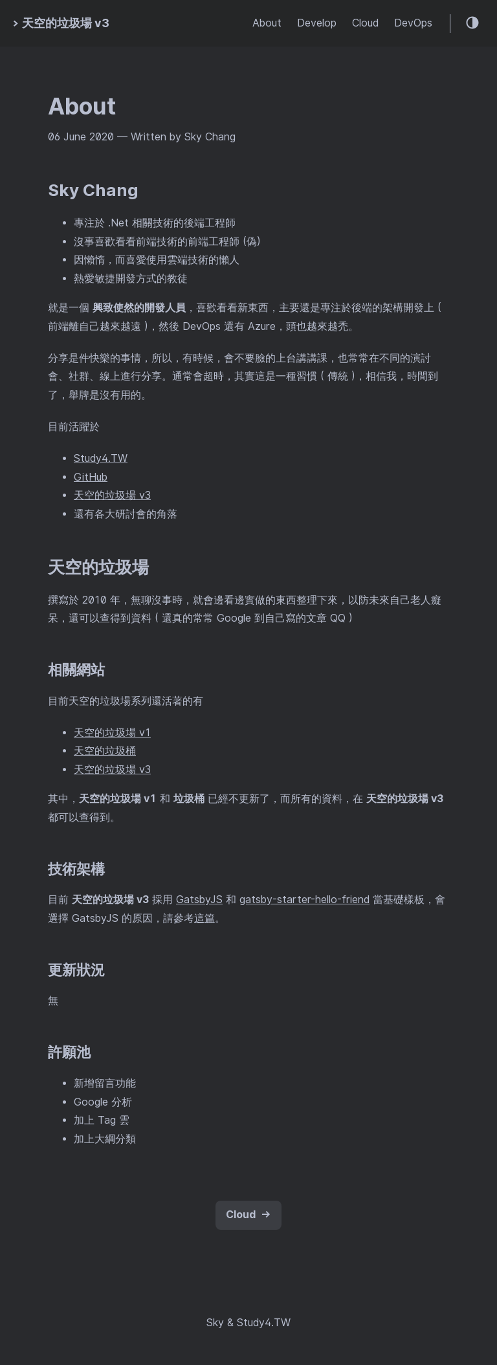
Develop (317, 23)
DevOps (413, 23)
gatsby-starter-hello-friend (304, 899)
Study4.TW (100, 458)
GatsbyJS (199, 899)
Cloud (365, 23)
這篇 (204, 918)
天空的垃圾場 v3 (112, 495)
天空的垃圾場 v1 (112, 732)
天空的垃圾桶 (105, 751)
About (267, 23)
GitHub (90, 477)
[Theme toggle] (473, 23)
